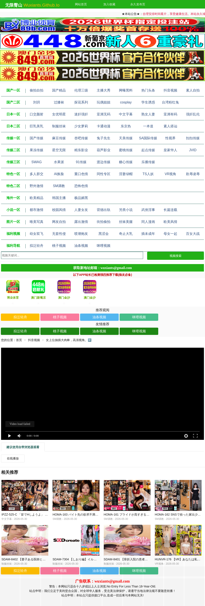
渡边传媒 (103, 162)
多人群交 (36, 174)
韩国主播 (59, 198)
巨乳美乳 (36, 126)
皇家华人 (170, 150)
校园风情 (59, 210)
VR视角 (170, 174)
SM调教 (59, 186)
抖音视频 (170, 90)
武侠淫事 (148, 210)
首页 (19, 340)
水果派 (59, 162)
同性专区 (103, 174)
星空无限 (59, 150)
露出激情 (81, 222)
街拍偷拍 (103, 222)
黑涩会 (103, 233)
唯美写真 (36, 222)
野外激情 (36, 186)
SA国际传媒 (148, 138)
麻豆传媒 (59, 138)
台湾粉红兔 (170, 102)
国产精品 (59, 90)
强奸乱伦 (193, 114)
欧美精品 (36, 198)
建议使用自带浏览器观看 (22, 447)
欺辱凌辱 (193, 174)
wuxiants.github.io (41, 5)
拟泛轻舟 (36, 245)
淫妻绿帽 (126, 174)
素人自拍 (193, 90)
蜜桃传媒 (126, 150)
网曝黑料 (126, 90)
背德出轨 (103, 210)
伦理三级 (81, 90)
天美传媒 (126, 138)
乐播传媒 (148, 162)
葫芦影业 (103, 150)
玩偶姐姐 (103, 102)
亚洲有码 (170, 114)
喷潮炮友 (81, 233)
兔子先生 (103, 138)
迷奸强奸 (81, 114)
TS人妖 (148, 174)
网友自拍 (59, 222)
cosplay (126, 102)
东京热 (126, 126)
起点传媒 (148, 150)
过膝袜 (59, 102)
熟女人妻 (148, 114)
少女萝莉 (81, 126)
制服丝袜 (59, 126)
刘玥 (36, 102)
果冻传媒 (36, 150)
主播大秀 (103, 90)
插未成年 (148, 233)
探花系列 (81, 102)
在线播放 (13, 458)
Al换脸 (59, 174)
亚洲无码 (103, 114)
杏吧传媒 (81, 138)
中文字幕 (126, 114)
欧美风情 (170, 222)
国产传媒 (36, 138)
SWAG (36, 162)
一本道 (148, 126)
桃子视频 (59, 245)
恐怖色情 (81, 186)
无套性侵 (59, 233)
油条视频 (81, 245)
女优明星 (59, 114)
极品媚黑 (81, 198)
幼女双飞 (36, 233)
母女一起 (170, 233)
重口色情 (81, 174)
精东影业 (81, 150)
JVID (192, 150)
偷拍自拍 (36, 90)
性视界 (170, 138)
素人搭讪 (170, 126)
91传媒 (81, 162)
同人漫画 (148, 222)
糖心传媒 (126, 162)
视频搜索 (176, 255)
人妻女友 (81, 210)
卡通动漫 (103, 126)
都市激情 (36, 210)
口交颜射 (36, 114)
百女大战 (193, 233)
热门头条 (148, 90)
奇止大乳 (126, 233)
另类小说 (126, 210)
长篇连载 (170, 210)
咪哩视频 (103, 245)
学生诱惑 (148, 102)
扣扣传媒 (193, 138)
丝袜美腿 (126, 222)
